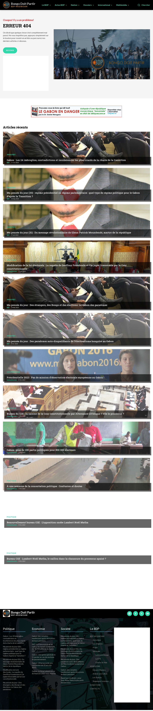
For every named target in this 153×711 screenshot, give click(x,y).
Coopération (13, 373)
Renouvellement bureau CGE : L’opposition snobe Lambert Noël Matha (56, 523)
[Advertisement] (26, 74)
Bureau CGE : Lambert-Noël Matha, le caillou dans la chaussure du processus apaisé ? (66, 559)
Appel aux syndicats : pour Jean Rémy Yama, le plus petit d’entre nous (72, 681)
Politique (11, 261)
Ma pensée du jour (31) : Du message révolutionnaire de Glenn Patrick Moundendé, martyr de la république (74, 231)
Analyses (11, 152)
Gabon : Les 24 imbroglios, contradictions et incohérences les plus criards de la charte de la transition (71, 159)
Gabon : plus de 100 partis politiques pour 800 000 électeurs (48, 450)
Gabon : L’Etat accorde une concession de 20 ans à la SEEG (42, 666)
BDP (8, 163)
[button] (143, 5)
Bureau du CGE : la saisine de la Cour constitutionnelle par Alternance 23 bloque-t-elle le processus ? (69, 412)
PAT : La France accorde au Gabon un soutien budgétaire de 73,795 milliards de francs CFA (43, 648)
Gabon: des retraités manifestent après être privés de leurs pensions (43, 639)
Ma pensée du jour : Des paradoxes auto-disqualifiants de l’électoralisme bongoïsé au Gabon (71, 342)
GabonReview (12, 272)
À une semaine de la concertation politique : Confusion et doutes (52, 487)
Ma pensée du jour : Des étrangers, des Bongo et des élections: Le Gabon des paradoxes (67, 306)
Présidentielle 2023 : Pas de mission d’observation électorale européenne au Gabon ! (66, 378)
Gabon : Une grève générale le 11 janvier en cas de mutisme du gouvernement (43, 658)
